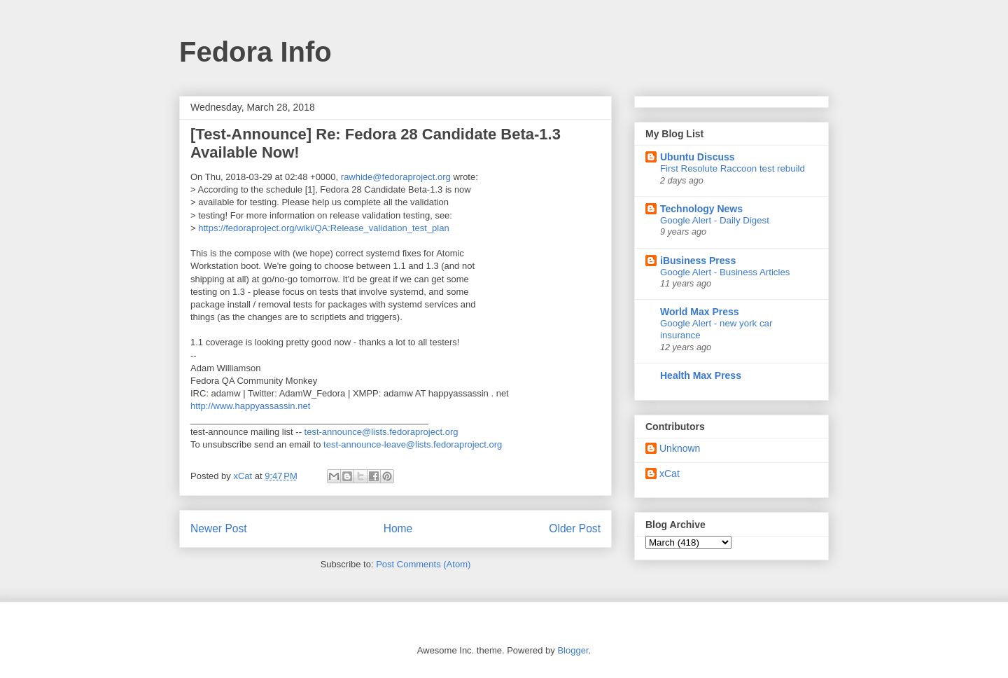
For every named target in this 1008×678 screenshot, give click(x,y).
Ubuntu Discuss (697, 156)
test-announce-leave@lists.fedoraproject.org (412, 444)
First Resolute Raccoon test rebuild (732, 168)
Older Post (575, 528)
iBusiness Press (698, 260)
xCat (669, 473)
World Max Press (699, 311)
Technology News (701, 208)
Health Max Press (700, 375)
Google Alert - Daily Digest (714, 220)
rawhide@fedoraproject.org (396, 177)
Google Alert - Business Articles (725, 272)
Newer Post (218, 528)
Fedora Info (255, 51)
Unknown (679, 448)
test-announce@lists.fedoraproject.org (381, 432)
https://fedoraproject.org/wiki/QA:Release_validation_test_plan (323, 228)
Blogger (572, 650)
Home (398, 528)
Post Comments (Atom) (423, 564)
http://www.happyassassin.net (250, 406)
